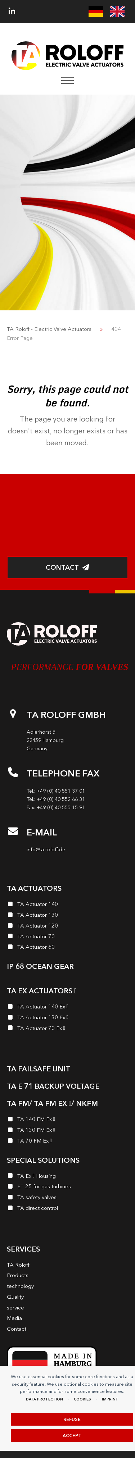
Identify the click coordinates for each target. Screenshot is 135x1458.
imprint (110, 1399)
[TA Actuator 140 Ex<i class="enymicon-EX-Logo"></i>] (68, 1007)
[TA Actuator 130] (68, 916)
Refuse (72, 1419)
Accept (72, 1435)
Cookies (82, 1399)
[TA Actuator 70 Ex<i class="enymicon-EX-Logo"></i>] (68, 1029)
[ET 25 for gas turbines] (68, 1187)
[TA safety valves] (68, 1198)
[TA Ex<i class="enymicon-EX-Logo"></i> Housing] (68, 1177)
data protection (44, 1399)
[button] (67, 80)
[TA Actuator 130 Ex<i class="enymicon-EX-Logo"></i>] (68, 1018)
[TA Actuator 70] (68, 937)
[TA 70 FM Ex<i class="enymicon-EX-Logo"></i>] (68, 1141)
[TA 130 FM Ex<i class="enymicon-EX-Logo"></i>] (68, 1131)
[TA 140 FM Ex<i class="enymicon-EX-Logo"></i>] (68, 1120)
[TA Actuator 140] (68, 905)
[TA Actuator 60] (68, 948)
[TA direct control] (68, 1209)
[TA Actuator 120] (68, 926)
